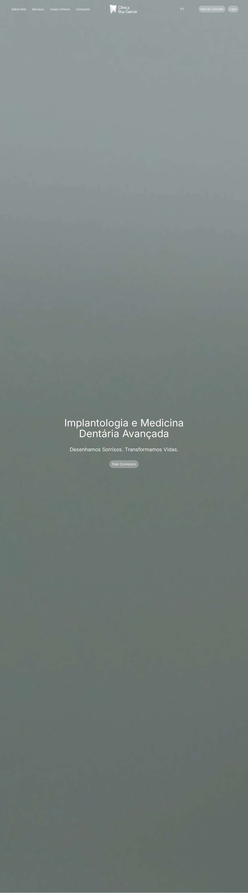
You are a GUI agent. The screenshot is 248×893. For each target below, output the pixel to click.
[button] (38, 8)
